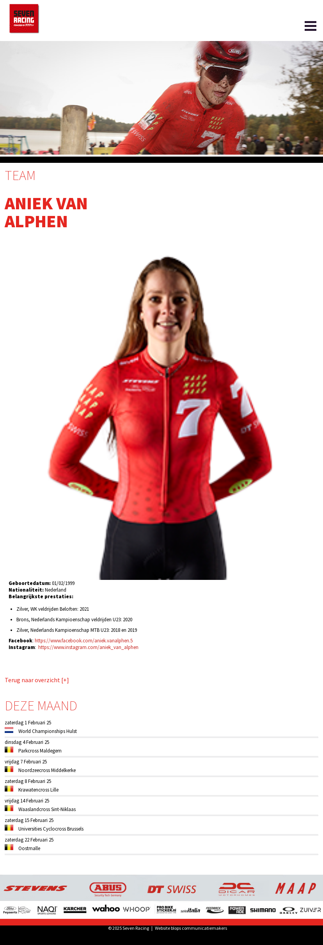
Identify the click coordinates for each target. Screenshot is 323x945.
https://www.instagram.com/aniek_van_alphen (88, 647)
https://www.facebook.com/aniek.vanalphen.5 (84, 640)
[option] (161, 98)
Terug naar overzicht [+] (37, 680)
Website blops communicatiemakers (191, 928)
